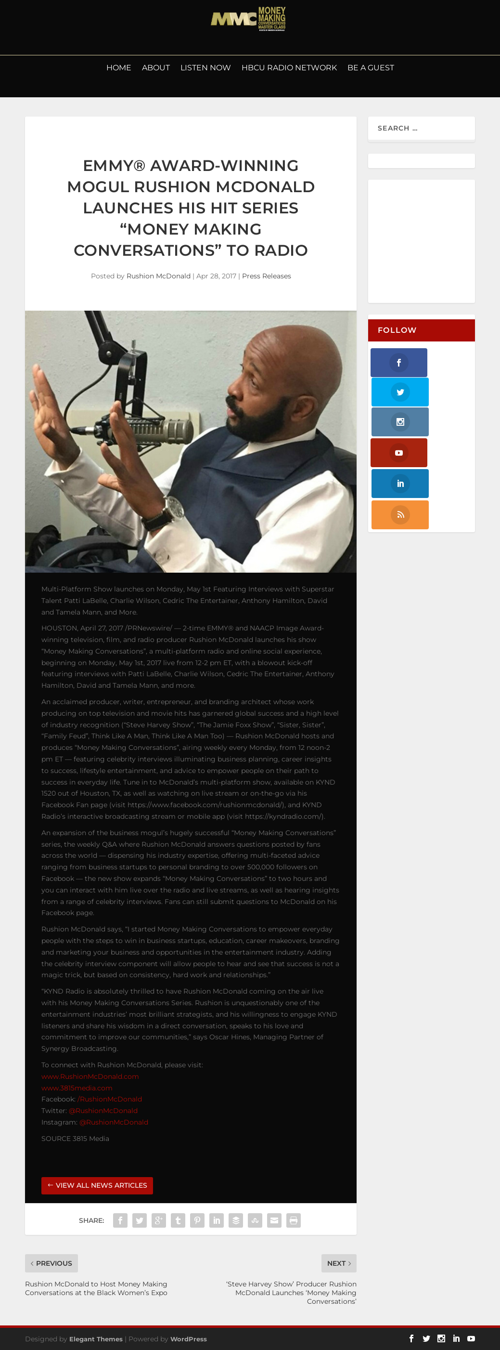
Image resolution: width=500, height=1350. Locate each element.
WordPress (188, 1339)
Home (118, 68)
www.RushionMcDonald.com (90, 1076)
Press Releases (266, 276)
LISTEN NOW (205, 68)
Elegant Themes (96, 1339)
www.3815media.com (77, 1088)
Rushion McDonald (159, 276)
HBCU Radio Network (289, 68)
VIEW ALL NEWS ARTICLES (101, 1185)
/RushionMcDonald (109, 1099)
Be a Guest (370, 68)
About (156, 68)
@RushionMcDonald (103, 1110)
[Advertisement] (435, 242)
